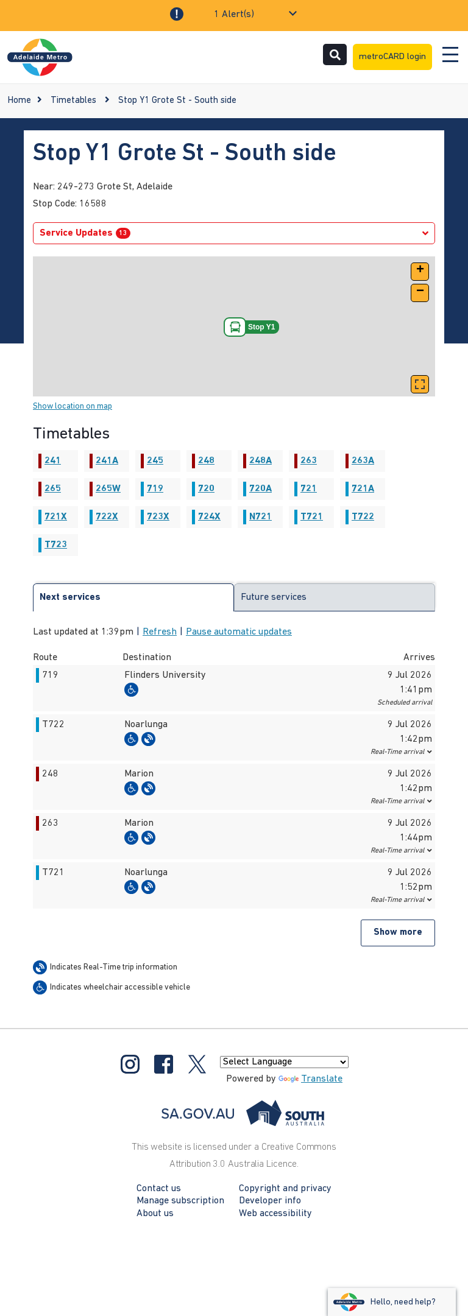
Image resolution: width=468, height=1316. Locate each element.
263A (363, 461)
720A (260, 489)
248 (206, 461)
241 (52, 461)
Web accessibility (275, 1214)
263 (308, 461)
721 (308, 489)
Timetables (73, 100)
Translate (310, 1079)
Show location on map (72, 406)
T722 (363, 517)
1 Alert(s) (234, 14)
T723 (55, 545)
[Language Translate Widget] (284, 1062)
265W (108, 489)
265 (52, 489)
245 (155, 461)
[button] (420, 271)
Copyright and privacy (285, 1189)
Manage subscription (180, 1201)
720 (206, 489)
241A (107, 461)
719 (155, 489)
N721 (260, 517)
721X (55, 517)
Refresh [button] (160, 632)
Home (19, 100)
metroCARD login (392, 57)
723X (158, 517)
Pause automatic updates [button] (239, 632)
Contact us (158, 1189)
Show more (398, 932)
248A (260, 461)
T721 (311, 517)
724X (209, 517)
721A (363, 489)
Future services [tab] (274, 597)
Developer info (270, 1201)
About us (155, 1214)
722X (107, 517)
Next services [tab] (70, 597)
